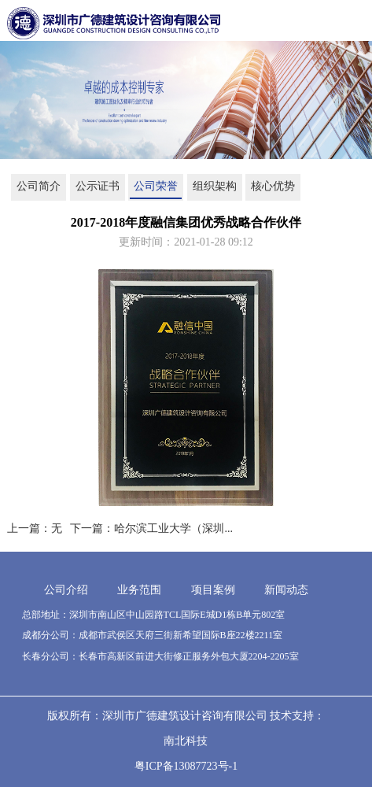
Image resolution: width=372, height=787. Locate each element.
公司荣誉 (156, 186)
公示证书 (98, 186)
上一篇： (29, 528)
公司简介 (39, 186)
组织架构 (215, 186)
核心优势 (273, 186)
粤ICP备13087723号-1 (186, 766)
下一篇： (92, 528)
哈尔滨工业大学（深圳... (173, 528)
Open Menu (356, 23)
